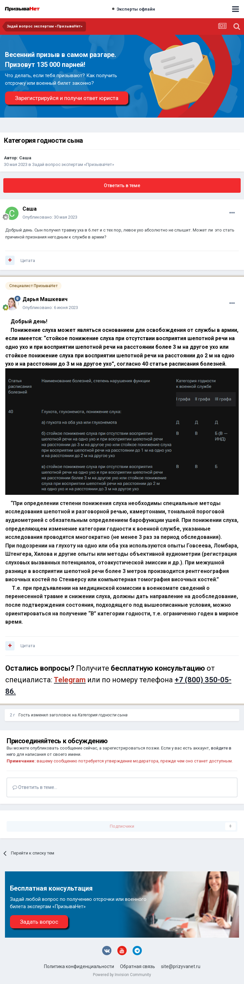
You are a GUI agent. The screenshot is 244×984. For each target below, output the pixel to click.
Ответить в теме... (35, 787)
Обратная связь (137, 966)
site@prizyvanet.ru (180, 966)
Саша (25, 157)
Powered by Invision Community (122, 974)
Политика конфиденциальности (79, 966)
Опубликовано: (49, 217)
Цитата (27, 260)
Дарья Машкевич (44, 299)
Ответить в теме (122, 185)
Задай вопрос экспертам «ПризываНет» (73, 164)
